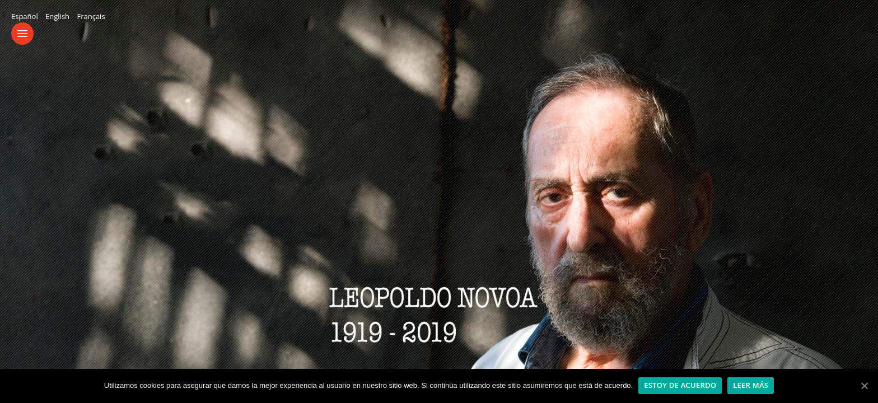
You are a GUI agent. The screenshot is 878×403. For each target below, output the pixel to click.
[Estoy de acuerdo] (864, 385)
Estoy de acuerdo (680, 385)
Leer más (750, 385)
